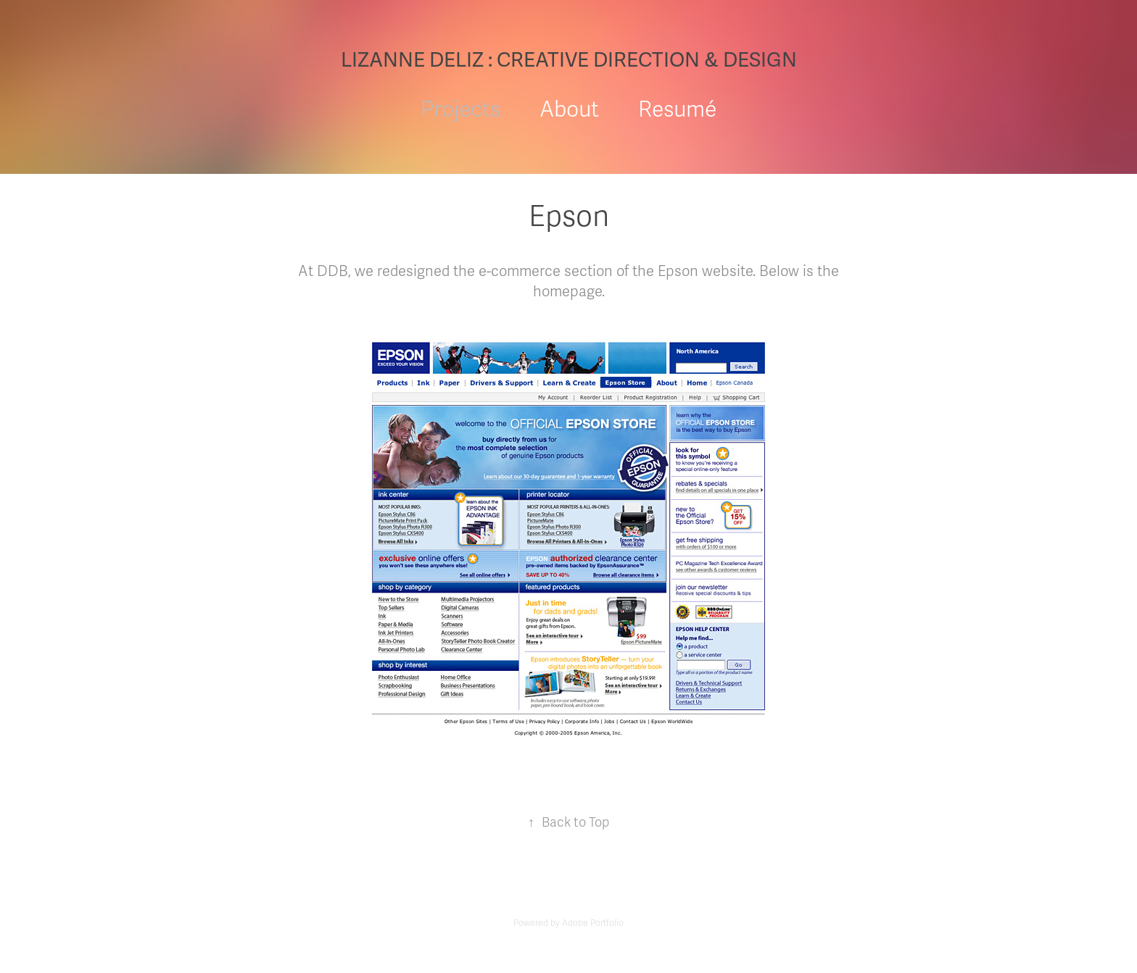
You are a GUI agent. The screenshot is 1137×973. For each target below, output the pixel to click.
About (569, 109)
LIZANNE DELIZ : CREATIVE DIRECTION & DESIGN (569, 60)
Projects (460, 109)
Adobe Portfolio (593, 923)
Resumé (677, 109)
